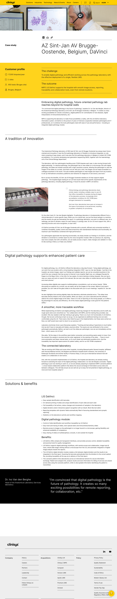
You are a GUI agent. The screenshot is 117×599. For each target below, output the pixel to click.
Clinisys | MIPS (62, 563)
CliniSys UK (61, 558)
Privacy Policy (98, 558)
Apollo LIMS (61, 578)
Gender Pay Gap (99, 588)
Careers (76, 2)
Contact (85, 2)
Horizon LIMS (61, 573)
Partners (24, 568)
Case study (10, 45)
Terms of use (98, 583)
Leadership (25, 573)
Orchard (60, 588)
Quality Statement (100, 563)
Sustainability (98, 568)
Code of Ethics (99, 573)
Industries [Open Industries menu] (38, 2)
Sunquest (60, 568)
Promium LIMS (62, 583)
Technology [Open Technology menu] (48, 2)
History (24, 558)
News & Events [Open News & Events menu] (59, 2)
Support (90, 2)
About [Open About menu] (69, 2)
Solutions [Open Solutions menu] (29, 2)
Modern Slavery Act (100, 578)
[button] (97, 2)
